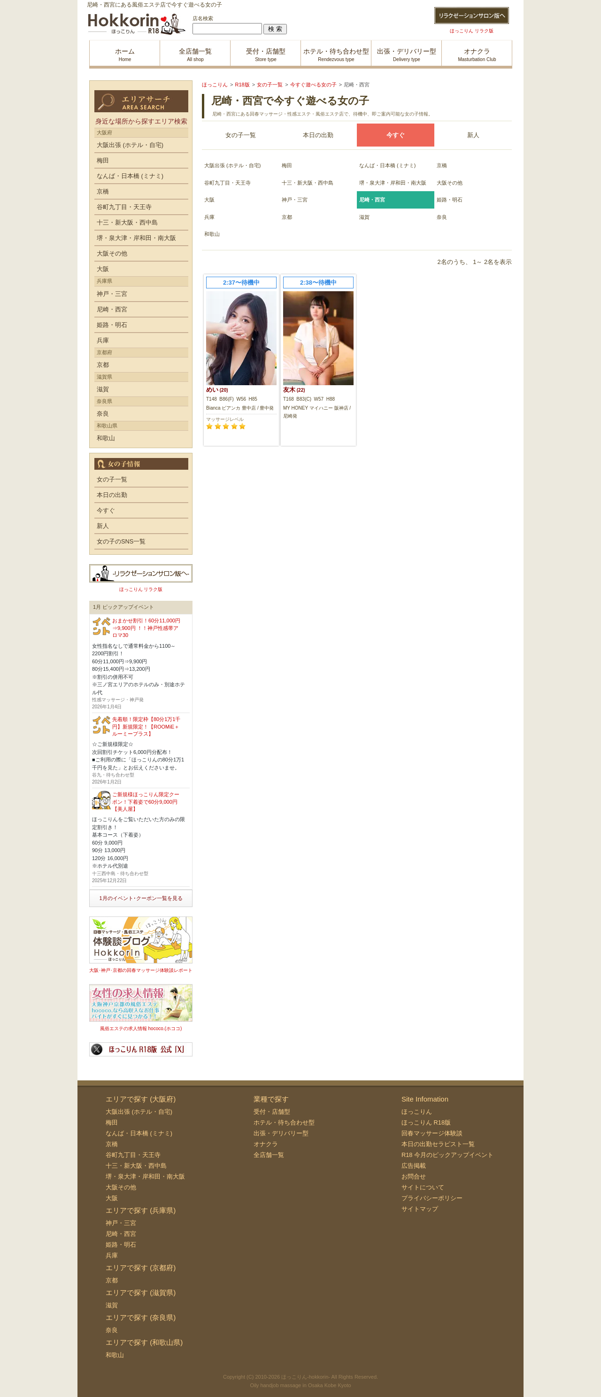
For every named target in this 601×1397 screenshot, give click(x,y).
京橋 (442, 165)
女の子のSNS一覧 (121, 541)
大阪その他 (449, 183)
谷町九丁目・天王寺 (227, 183)
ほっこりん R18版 (426, 1122)
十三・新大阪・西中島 (307, 183)
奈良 (442, 217)
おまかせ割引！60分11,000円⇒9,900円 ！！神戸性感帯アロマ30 (146, 628)
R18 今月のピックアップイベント (447, 1154)
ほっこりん (416, 1111)
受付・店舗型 (272, 1111)
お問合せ (413, 1176)
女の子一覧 (240, 135)
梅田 (287, 165)
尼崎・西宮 (112, 309)
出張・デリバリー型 (281, 1133)
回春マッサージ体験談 (431, 1133)
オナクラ (266, 1144)
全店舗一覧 (269, 1154)
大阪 (209, 199)
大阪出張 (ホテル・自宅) (232, 165)
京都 (287, 217)
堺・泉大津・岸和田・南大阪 (392, 183)
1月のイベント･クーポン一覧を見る (140, 898)
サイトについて (422, 1187)
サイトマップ (419, 1208)
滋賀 (364, 217)
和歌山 (212, 234)
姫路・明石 (449, 199)
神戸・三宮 (295, 199)
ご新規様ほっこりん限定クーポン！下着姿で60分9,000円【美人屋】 (145, 802)
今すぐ (106, 510)
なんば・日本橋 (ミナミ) (387, 165)
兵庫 (209, 217)
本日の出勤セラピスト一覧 (438, 1144)
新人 (473, 135)
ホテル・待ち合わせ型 (284, 1122)
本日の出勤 (318, 135)
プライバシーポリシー (431, 1198)
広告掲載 (413, 1165)
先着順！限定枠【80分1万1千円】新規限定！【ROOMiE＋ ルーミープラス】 (146, 726)
